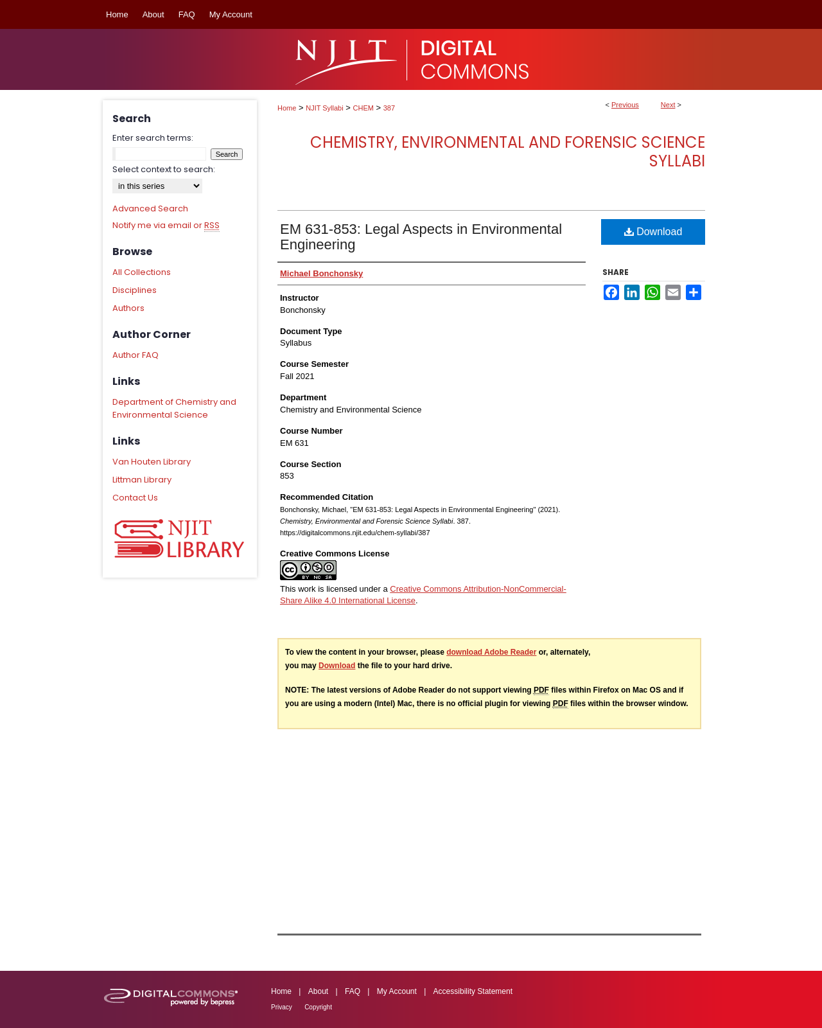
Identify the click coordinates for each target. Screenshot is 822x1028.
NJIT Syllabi (324, 108)
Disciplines (134, 290)
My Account (397, 991)
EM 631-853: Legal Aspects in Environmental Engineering (421, 237)
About (318, 991)
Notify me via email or (166, 225)
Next (668, 105)
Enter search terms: (152, 138)
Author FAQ (135, 355)
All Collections (141, 272)
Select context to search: (163, 169)
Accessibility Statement (472, 991)
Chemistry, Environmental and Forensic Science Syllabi (507, 152)
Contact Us (135, 498)
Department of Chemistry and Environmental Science (174, 408)
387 (389, 108)
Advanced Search (150, 208)
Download (653, 231)
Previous (625, 105)
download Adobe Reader (491, 652)
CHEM (363, 108)
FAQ (352, 991)
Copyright (318, 1007)
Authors (128, 308)
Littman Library (141, 480)
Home (286, 108)
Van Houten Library (151, 462)
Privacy (281, 1007)
